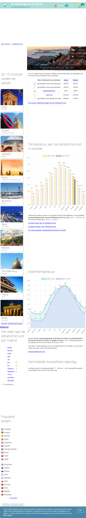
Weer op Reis (5, 44)
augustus (10, 368)
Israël (6, 474)
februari (10, 350)
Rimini (75, 80)
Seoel (4, 224)
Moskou (6, 247)
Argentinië (7, 478)
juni (9, 362)
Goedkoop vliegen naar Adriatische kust (42, 227)
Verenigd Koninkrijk (8, 133)
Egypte (6, 459)
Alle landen (13, 498)
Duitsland (5, 320)
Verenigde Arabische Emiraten (11, 180)
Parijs (4, 107)
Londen (5, 130)
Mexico (6, 452)
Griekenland (8, 464)
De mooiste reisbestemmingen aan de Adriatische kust (47, 103)
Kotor (66, 80)
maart (9, 353)
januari (10, 347)
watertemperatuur (49, 91)
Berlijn (5, 318)
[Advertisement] (43, 26)
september (11, 371)
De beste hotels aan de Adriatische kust (42, 223)
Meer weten (7, 515)
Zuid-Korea (5, 226)
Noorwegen (8, 494)
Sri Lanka (7, 484)
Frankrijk (4, 109)
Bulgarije (7, 491)
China (3, 297)
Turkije (4, 156)
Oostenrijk (7, 429)
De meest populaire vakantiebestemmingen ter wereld (47, 230)
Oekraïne (7, 436)
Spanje (4, 203)
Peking (5, 294)
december (11, 380)
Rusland (4, 250)
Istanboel (6, 154)
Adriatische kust (17, 44)
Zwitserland (7, 442)
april (9, 356)
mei (9, 359)
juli (8, 365)
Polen (6, 481)
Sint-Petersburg (9, 271)
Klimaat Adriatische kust (36, 352)
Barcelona (6, 201)
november (11, 377)
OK (80, 510)
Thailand (7, 468)
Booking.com (4, 327)
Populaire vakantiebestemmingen (12, 323)
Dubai (4, 177)
